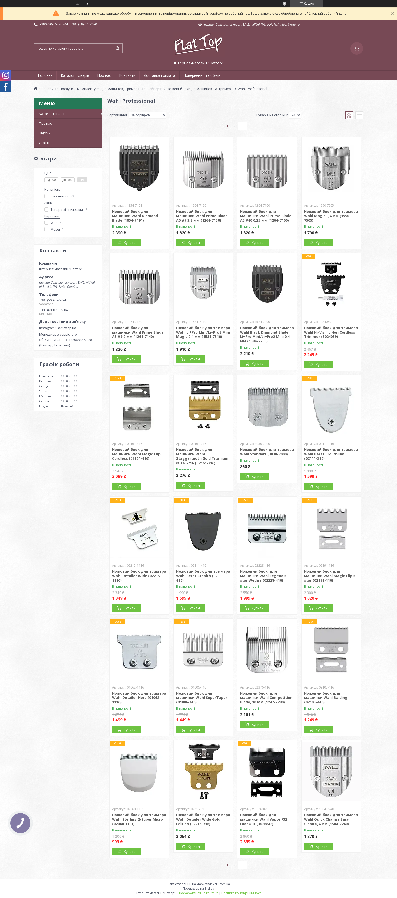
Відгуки (45, 133)
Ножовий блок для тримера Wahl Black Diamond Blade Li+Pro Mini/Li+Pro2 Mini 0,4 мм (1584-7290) (267, 334)
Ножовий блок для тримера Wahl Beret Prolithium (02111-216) (331, 454)
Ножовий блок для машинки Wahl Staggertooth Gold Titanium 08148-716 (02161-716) (202, 456)
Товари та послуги (57, 89)
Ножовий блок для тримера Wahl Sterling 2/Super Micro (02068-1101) (139, 819)
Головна (45, 75)
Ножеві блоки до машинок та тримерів (200, 89)
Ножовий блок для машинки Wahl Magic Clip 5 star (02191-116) (329, 576)
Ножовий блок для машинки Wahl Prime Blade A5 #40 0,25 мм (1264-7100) (265, 216)
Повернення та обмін (201, 75)
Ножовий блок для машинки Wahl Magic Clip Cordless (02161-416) (136, 454)
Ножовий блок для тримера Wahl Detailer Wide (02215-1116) (139, 576)
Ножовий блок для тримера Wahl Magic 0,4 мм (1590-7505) (331, 216)
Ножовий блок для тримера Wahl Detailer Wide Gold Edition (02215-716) (203, 819)
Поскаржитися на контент (198, 893)
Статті (44, 142)
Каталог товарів (75, 75)
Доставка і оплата (159, 75)
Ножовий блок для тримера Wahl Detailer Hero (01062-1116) (139, 697)
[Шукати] (117, 48)
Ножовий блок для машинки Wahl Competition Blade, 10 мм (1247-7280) (266, 697)
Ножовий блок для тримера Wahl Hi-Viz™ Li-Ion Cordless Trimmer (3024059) (331, 332)
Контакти (127, 75)
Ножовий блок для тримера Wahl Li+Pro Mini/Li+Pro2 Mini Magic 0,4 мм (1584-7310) (203, 332)
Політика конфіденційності (241, 893)
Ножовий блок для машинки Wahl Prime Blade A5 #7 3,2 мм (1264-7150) (202, 216)
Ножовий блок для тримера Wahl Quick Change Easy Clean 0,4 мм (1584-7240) (331, 819)
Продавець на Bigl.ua (198, 888)
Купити (130, 242)
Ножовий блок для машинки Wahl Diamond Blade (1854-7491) (135, 216)
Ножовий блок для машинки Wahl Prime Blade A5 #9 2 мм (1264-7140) (138, 332)
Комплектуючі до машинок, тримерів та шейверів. (120, 89)
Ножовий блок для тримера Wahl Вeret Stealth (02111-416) (203, 576)
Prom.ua (224, 884)
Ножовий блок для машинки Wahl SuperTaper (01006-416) (201, 697)
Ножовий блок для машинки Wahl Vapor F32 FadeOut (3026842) (263, 819)
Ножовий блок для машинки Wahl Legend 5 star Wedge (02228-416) (263, 576)
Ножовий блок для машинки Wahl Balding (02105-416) (325, 697)
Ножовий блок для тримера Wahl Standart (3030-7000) (267, 451)
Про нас (104, 75)
